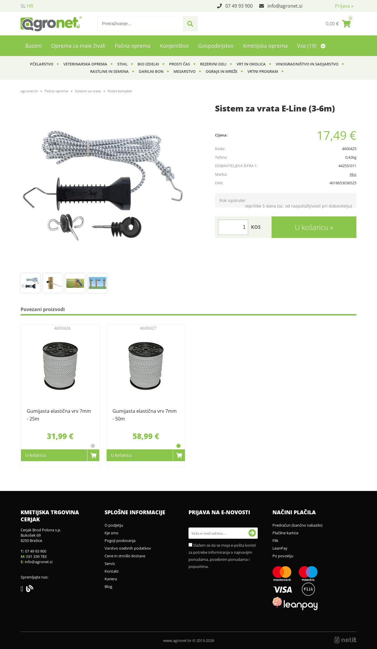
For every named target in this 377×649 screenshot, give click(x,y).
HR (30, 6)
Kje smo (111, 532)
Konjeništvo (174, 45)
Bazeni (33, 45)
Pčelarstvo (41, 64)
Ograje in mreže (221, 71)
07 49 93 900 (239, 6)
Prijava (344, 6)
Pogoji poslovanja (120, 540)
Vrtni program (262, 71)
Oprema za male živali (78, 45)
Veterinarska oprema (85, 64)
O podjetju (114, 525)
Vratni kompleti (120, 90)
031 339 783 (36, 556)
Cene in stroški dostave (125, 555)
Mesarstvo (184, 71)
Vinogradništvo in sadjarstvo (307, 64)
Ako (353, 174)
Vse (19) (311, 45)
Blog (108, 586)
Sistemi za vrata (88, 90)
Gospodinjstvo (216, 45)
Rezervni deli (213, 64)
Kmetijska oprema (265, 45)
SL (23, 6)
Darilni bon (151, 71)
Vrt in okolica (251, 64)
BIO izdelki (148, 64)
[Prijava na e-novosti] (252, 533)
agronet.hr (29, 90)
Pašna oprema (133, 45)
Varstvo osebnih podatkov (128, 548)
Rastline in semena (109, 71)
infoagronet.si (284, 6)
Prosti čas (179, 64)
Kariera (111, 578)
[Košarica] (338, 23)
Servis (110, 563)
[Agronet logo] (51, 23)
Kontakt (112, 571)
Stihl (122, 64)
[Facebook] (23, 589)
